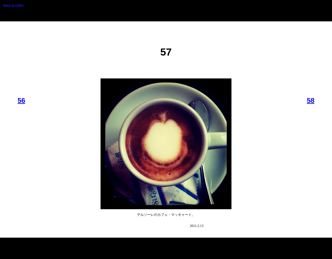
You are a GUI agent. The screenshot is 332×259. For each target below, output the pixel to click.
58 (310, 100)
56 (21, 100)
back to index (13, 5)
